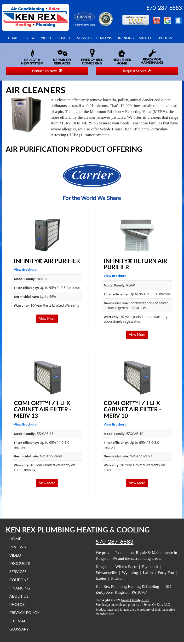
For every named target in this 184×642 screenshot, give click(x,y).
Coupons (104, 38)
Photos (165, 38)
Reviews (29, 38)
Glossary (19, 629)
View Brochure (25, 269)
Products (64, 38)
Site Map (18, 621)
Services (84, 38)
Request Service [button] (137, 71)
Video (46, 38)
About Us (146, 38)
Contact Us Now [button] (47, 71)
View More (47, 318)
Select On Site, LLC (135, 600)
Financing (125, 38)
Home (13, 38)
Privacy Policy (25, 612)
